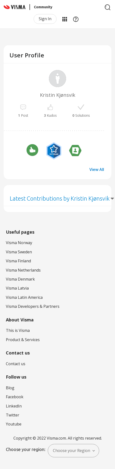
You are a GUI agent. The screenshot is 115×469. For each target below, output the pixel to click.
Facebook (14, 396)
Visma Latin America (24, 297)
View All (96, 169)
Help (75, 19)
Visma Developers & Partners (32, 306)
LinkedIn (14, 406)
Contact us (15, 363)
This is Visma (18, 330)
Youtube (13, 424)
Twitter (12, 415)
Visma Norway (19, 242)
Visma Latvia (17, 288)
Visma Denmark (20, 279)
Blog (10, 387)
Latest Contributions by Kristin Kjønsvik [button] (60, 198)
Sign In (45, 18)
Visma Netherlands (23, 270)
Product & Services (23, 339)
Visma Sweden (19, 252)
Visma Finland (18, 261)
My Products (64, 19)
